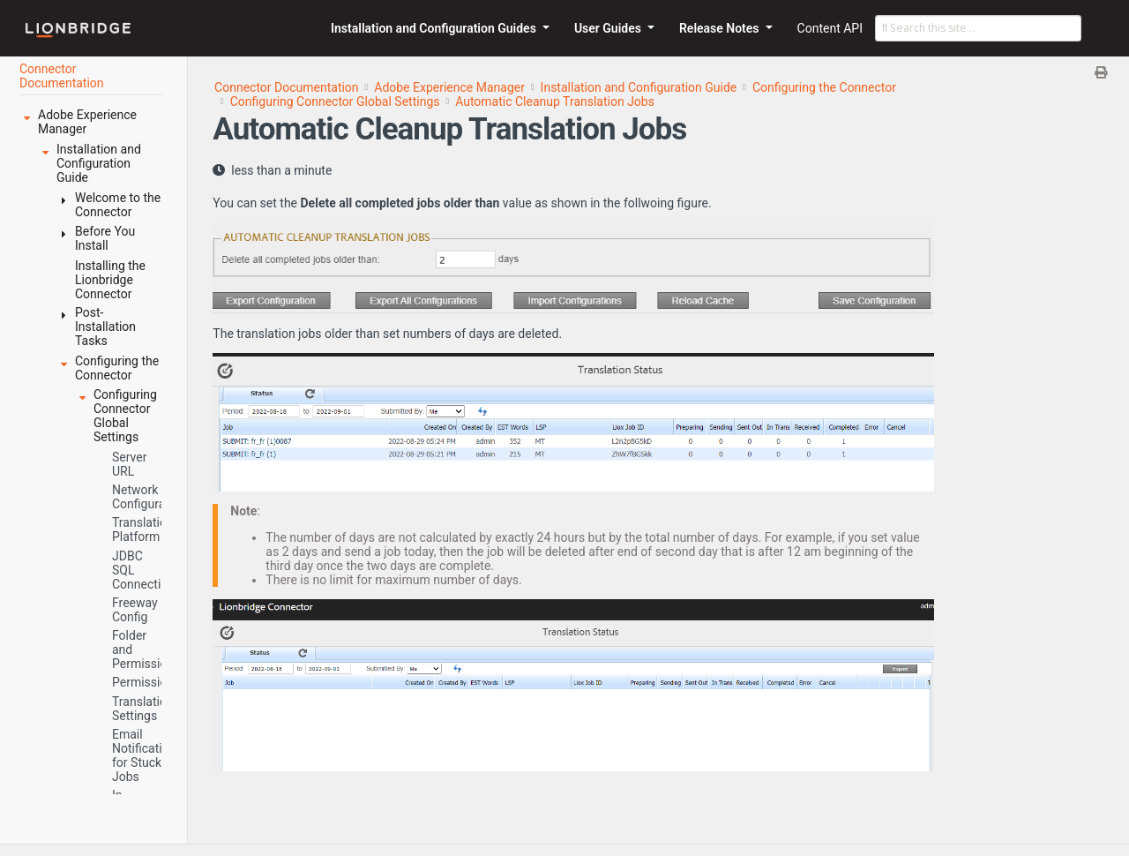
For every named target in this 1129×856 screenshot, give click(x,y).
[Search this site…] (978, 28)
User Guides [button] (609, 28)
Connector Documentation (286, 87)
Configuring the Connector (824, 87)
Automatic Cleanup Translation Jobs (554, 101)
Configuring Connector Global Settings (335, 101)
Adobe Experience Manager (449, 87)
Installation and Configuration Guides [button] (435, 28)
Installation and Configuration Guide (639, 87)
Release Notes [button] (720, 28)
